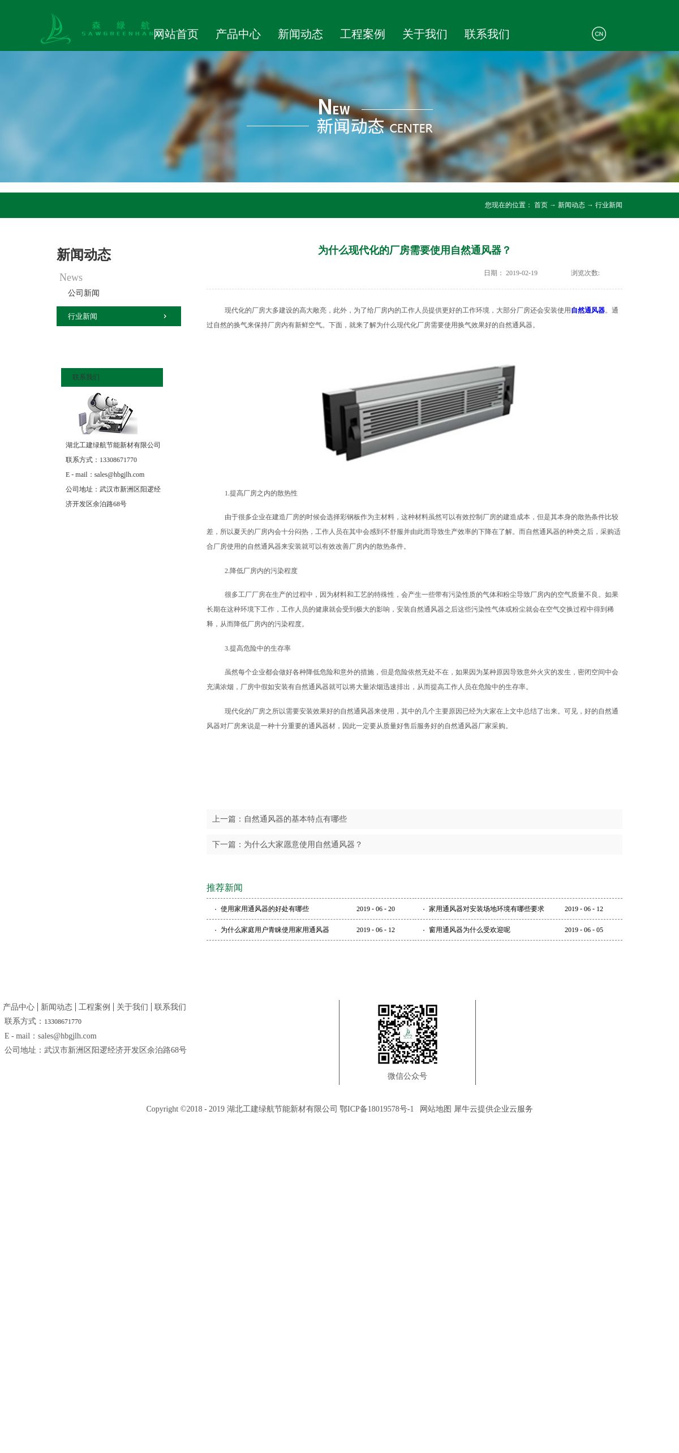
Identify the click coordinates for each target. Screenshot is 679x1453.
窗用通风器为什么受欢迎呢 (469, 930)
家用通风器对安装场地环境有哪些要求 (486, 909)
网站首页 (176, 34)
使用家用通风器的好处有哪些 (265, 909)
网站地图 (434, 1109)
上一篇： (279, 819)
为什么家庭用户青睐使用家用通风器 (275, 930)
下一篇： (287, 844)
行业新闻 (608, 205)
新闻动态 (571, 205)
